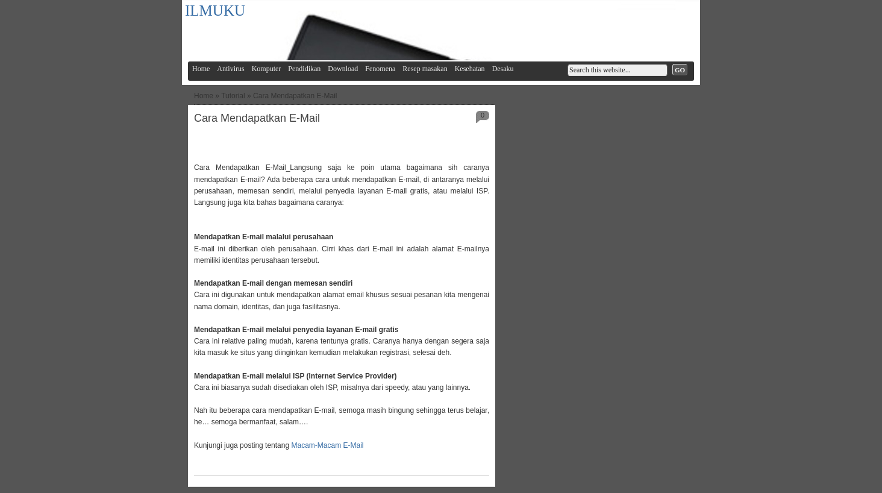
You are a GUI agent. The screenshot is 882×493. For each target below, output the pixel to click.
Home (201, 68)
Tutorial (233, 96)
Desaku (503, 68)
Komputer (266, 68)
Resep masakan (424, 68)
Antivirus (230, 68)
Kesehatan (470, 68)
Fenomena (380, 68)
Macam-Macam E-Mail (326, 445)
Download (343, 68)
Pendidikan (304, 68)
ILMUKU (215, 10)
